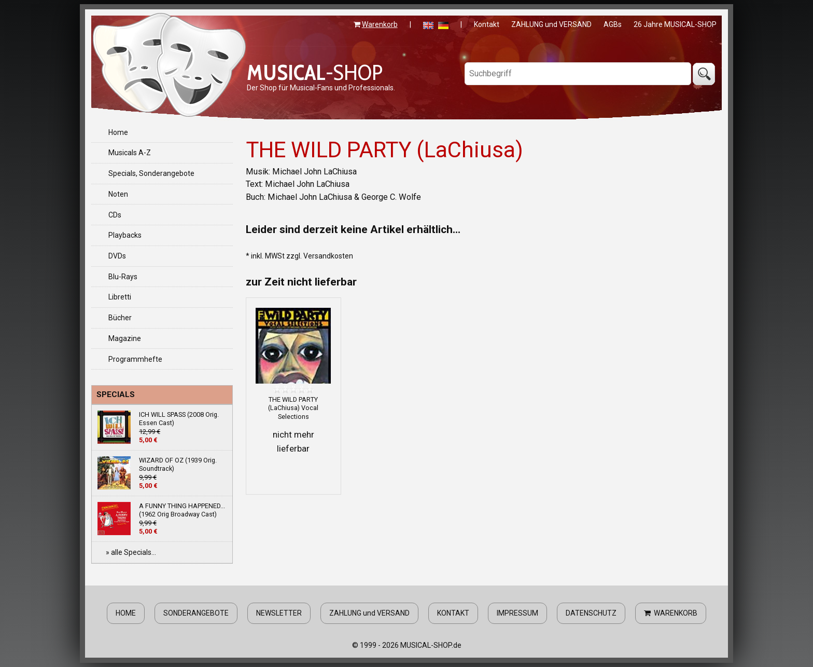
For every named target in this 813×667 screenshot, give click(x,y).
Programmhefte (135, 359)
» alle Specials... (131, 552)
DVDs (117, 256)
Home (118, 132)
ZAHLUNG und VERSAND (551, 24)
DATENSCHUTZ (591, 613)
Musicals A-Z (129, 152)
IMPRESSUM (517, 613)
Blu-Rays (122, 277)
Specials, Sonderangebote (151, 173)
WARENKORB (670, 613)
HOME (126, 613)
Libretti (119, 297)
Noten (118, 194)
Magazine (124, 338)
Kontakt (486, 24)
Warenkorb (380, 24)
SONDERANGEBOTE (196, 613)
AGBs (613, 24)
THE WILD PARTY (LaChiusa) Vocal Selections (293, 408)
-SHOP (315, 72)
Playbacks (125, 235)
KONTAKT (453, 613)
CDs (114, 215)
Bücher (120, 318)
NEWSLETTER (279, 613)
